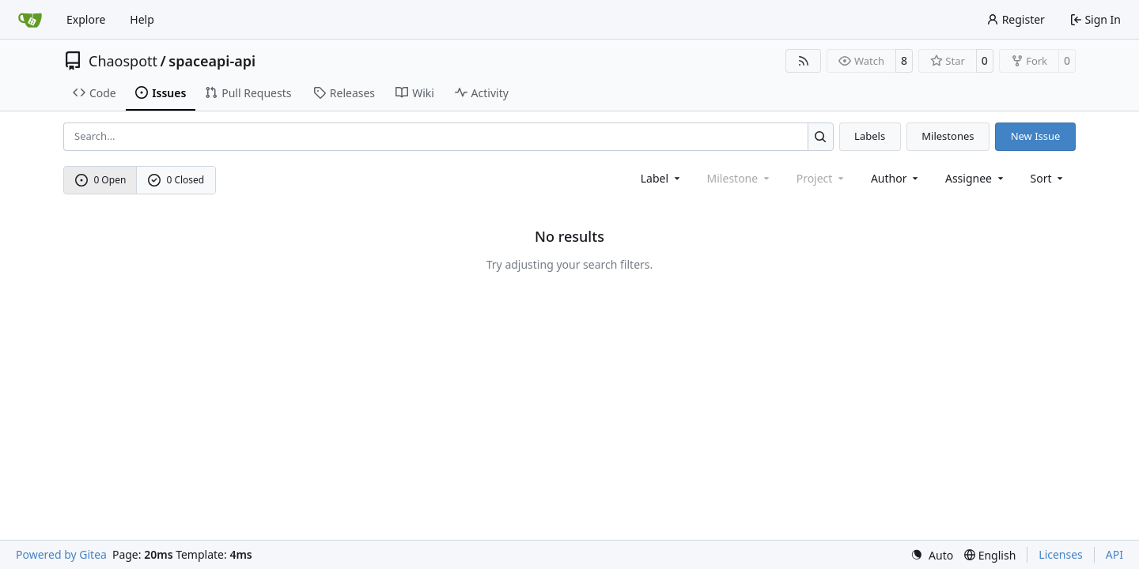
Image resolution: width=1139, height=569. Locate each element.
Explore (85, 19)
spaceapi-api (211, 61)
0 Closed (176, 180)
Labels (869, 136)
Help (142, 19)
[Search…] (821, 136)
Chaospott (123, 61)
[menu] (1048, 178)
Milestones (947, 136)
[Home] (30, 20)
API (1114, 554)
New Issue (1036, 136)
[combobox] (661, 178)
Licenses (1061, 554)
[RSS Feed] (803, 61)
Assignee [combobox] (975, 178)
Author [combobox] (896, 178)
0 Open (101, 180)
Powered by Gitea (61, 554)
